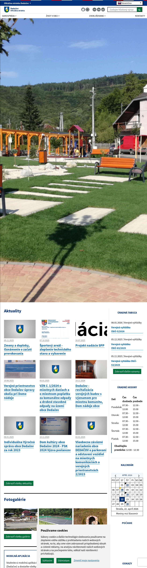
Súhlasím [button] (47, 560)
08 (122, 489)
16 (127, 494)
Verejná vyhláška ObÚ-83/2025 (120, 346)
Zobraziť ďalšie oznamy (127, 371)
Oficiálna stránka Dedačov (17, 3)
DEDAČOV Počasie (127, 541)
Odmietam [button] (64, 560)
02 (127, 485)
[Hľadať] (139, 9)
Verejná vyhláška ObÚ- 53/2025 (124, 362)
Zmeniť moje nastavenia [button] (86, 560)
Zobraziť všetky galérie (18, 536)
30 (127, 504)
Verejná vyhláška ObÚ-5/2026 (120, 329)
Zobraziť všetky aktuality (19, 483)
